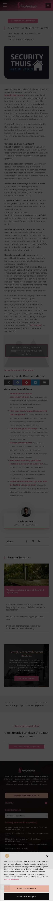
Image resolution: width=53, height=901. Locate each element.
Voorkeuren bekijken (26, 896)
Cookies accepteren (26, 889)
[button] (47, 856)
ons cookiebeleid (11, 879)
